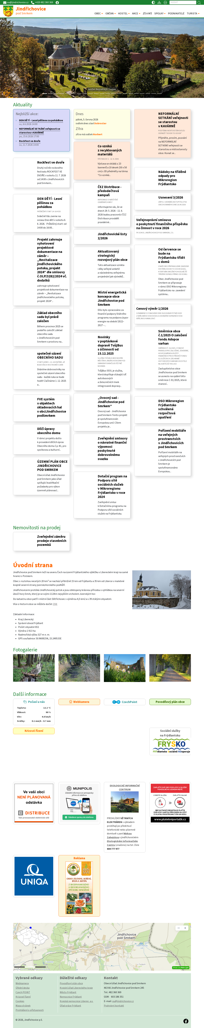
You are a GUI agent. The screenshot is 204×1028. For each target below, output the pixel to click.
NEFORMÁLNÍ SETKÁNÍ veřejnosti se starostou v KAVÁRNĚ (173, 119)
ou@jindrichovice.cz (123, 1001)
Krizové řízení (34, 731)
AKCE (135, 13)
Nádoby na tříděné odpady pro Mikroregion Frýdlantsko (172, 178)
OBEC (98, 13)
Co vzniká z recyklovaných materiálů (110, 150)
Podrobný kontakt (114, 1005)
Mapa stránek (23, 1005)
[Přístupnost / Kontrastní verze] (153, 2)
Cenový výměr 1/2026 (152, 308)
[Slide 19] (153, 93)
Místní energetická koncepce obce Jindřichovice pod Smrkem (112, 298)
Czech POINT (23, 992)
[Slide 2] (56, 93)
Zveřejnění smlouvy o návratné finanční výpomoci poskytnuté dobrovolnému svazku (112, 448)
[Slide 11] (107, 93)
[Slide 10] (102, 93)
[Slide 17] (142, 93)
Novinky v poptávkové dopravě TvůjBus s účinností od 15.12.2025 (110, 345)
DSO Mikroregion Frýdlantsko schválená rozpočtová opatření (171, 409)
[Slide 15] (130, 93)
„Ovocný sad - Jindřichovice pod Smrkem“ (111, 401)
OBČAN (110, 13)
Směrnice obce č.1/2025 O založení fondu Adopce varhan (172, 337)
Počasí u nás (33, 711)
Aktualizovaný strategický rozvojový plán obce (112, 255)
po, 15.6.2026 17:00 (39, 132)
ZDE (55, 604)
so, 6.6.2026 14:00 (41, 122)
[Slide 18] (148, 93)
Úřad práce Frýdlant (70, 1005)
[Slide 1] (50, 93)
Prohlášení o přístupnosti (30, 1010)
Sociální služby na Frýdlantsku (170, 741)
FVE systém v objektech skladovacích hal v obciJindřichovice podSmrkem (51, 407)
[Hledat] (182, 2)
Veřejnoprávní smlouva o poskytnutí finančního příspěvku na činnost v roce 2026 (162, 224)
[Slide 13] (119, 93)
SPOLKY (158, 13)
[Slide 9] (96, 93)
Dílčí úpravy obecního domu (48, 430)
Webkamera (79, 702)
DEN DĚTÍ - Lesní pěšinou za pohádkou (49, 202)
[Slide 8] (90, 93)
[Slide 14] (125, 93)
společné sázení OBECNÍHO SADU (50, 355)
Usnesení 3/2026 (170, 197)
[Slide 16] (136, 93)
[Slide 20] (159, 93)
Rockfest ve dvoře (50, 162)
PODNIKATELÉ (176, 13)
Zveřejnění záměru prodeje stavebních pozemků (51, 540)
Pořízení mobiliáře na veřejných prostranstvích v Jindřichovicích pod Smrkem (172, 439)
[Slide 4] (67, 93)
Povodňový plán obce (170, 702)
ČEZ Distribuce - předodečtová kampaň (109, 191)
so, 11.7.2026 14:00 (29, 143)
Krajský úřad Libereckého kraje (76, 988)
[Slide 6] (79, 93)
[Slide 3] (61, 93)
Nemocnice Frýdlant (71, 997)
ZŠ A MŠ (147, 13)
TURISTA (192, 13)
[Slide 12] (113, 93)
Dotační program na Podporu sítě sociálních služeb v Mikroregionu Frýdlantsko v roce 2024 (112, 486)
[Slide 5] (73, 93)
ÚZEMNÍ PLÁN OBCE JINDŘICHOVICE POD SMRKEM (52, 465)
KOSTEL (122, 13)
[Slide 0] (44, 93)
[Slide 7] (84, 93)
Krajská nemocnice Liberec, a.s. (76, 1001)
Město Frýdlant (68, 992)
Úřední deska (22, 988)
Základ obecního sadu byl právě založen (49, 317)
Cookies (20, 1001)
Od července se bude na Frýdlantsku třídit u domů (171, 255)
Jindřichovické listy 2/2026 (112, 236)
